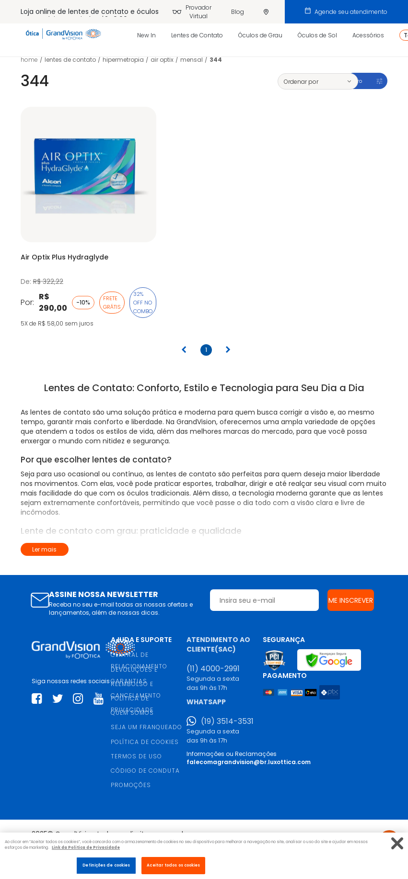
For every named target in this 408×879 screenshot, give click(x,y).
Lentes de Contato (197, 35)
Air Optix (162, 60)
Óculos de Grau (260, 35)
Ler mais (44, 549)
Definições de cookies (106, 865)
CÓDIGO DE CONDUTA (145, 770)
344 (216, 60)
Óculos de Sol (317, 35)
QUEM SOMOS (132, 713)
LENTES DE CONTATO (70, 60)
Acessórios (368, 35)
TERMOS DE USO (136, 756)
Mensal (191, 60)
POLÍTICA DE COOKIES (145, 742)
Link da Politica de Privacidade (86, 847)
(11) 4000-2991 (213, 669)
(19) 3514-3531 (227, 721)
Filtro (356, 81)
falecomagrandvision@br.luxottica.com (249, 762)
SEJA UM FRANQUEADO (146, 727)
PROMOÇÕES (131, 785)
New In (146, 35)
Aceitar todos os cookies (173, 865)
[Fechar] (397, 843)
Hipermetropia (123, 60)
